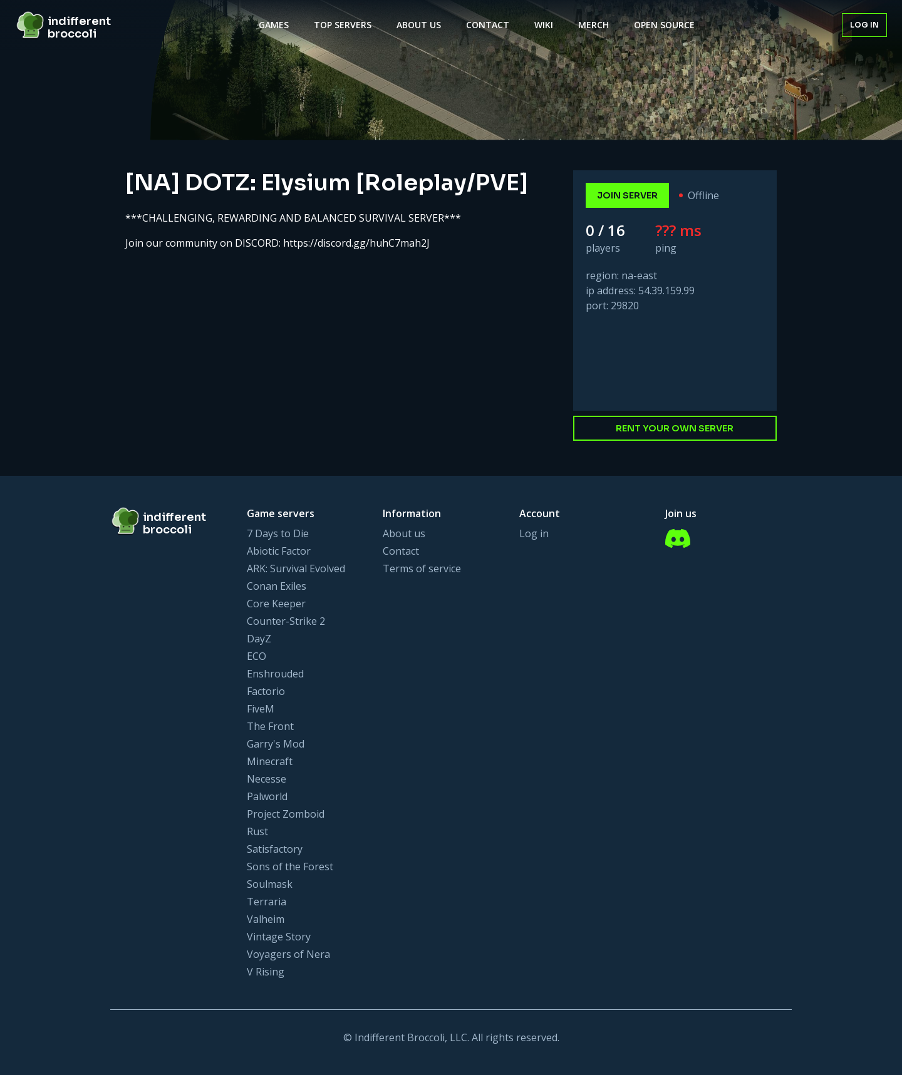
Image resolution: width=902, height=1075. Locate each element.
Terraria (266, 901)
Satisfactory (275, 849)
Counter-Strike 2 (286, 621)
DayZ (259, 639)
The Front (270, 726)
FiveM (260, 709)
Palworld (267, 796)
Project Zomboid (285, 814)
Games (274, 25)
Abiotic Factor (279, 551)
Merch (593, 25)
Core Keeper (276, 603)
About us (404, 533)
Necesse (266, 779)
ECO (256, 656)
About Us (419, 25)
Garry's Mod (275, 744)
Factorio (266, 691)
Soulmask (270, 884)
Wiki (543, 25)
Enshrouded (275, 674)
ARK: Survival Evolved (296, 568)
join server (627, 195)
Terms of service (422, 568)
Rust (257, 831)
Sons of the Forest (290, 866)
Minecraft (270, 761)
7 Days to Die (278, 533)
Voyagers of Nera (288, 954)
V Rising (265, 972)
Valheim (265, 919)
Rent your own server (675, 428)
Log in (864, 24)
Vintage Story (279, 937)
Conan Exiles (276, 586)
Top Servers (342, 25)
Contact (487, 25)
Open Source (664, 25)
